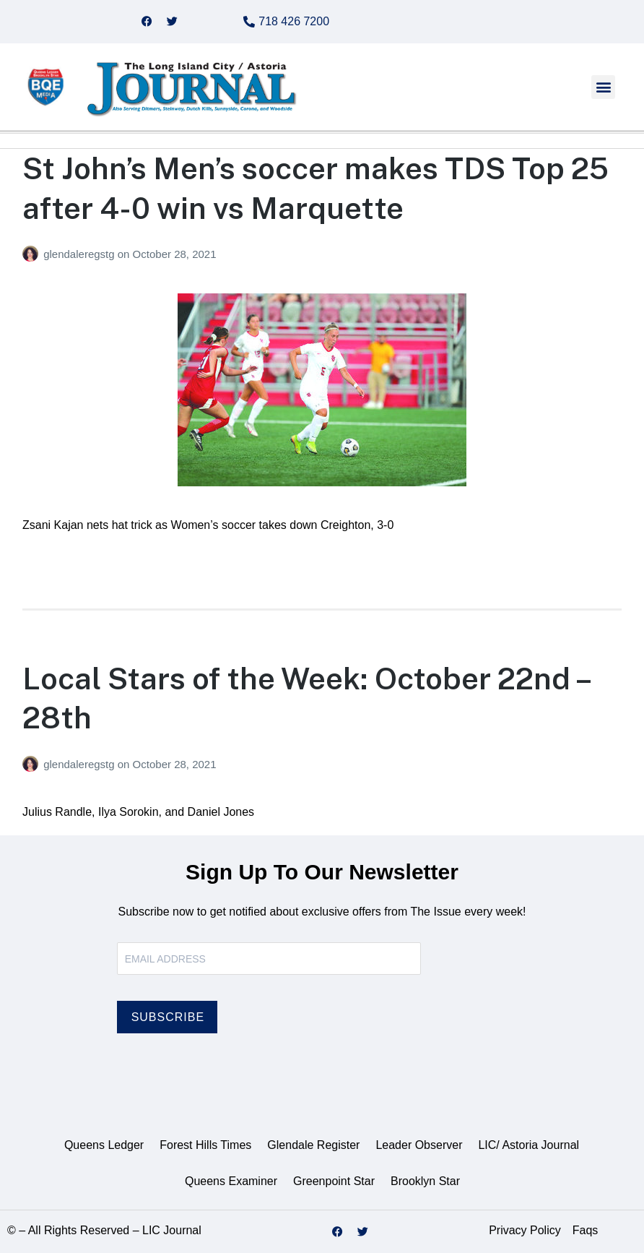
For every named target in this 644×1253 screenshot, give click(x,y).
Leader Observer (418, 1145)
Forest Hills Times (205, 1145)
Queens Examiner (231, 1181)
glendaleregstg (80, 255)
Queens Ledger (104, 1145)
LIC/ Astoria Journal (528, 1145)
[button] (603, 87)
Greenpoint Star (334, 1181)
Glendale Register (313, 1145)
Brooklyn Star (425, 1181)
